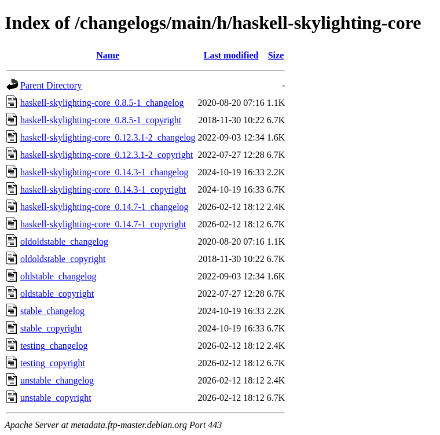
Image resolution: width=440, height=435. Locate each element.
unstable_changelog (57, 380)
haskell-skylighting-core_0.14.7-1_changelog (104, 207)
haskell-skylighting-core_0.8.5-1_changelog (102, 103)
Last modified (231, 55)
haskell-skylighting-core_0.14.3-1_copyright (103, 189)
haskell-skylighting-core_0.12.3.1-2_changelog (108, 137)
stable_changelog (52, 311)
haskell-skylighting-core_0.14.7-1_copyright (103, 224)
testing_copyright (52, 363)
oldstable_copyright (57, 293)
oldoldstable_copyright (63, 259)
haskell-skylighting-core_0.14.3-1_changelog (104, 172)
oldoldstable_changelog (64, 241)
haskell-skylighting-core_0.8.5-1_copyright (100, 120)
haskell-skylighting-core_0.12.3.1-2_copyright (106, 155)
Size (276, 55)
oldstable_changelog (58, 276)
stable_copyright (51, 328)
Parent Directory (51, 85)
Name (107, 55)
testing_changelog (53, 346)
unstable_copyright (55, 398)
